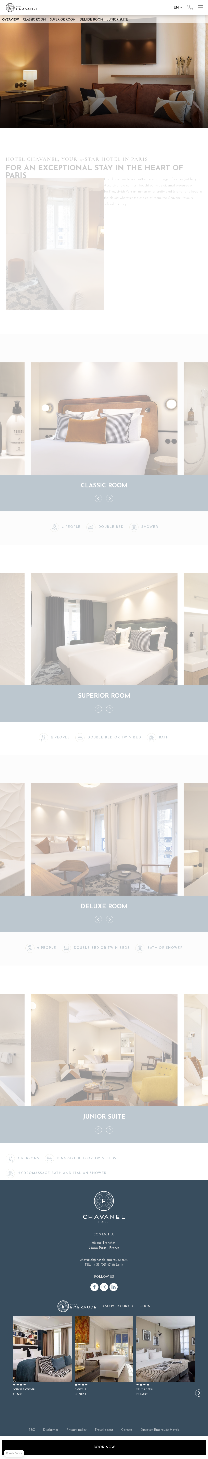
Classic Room (34, 19)
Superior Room (63, 19)
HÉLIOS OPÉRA (165, 1356)
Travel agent (104, 1430)
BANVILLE (104, 1356)
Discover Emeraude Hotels (160, 1430)
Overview (10, 19)
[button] (198, 1393)
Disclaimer (50, 1430)
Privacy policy (76, 1430)
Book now (104, 1447)
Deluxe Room (91, 19)
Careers (126, 1430)
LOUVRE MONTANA (42, 1356)
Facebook (94, 1287)
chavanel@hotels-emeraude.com (104, 1260)
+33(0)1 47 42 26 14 (190, 8)
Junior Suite (117, 19)
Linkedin (113, 1287)
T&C (31, 1430)
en (176, 7)
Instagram (104, 1287)
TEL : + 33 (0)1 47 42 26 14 (104, 1265)
